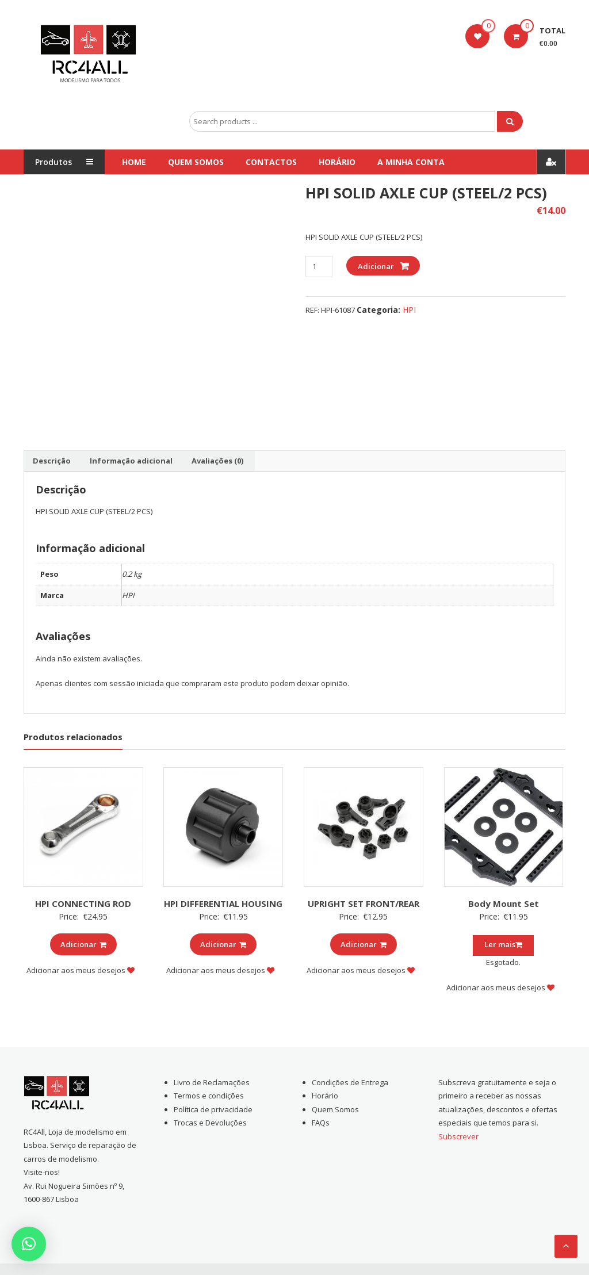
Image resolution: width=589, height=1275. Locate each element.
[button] (29, 1244)
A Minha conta (411, 161)
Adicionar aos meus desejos (80, 970)
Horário (337, 161)
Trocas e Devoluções (210, 1122)
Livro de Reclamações (212, 1082)
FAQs (321, 1122)
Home (134, 161)
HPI (409, 309)
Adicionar (376, 266)
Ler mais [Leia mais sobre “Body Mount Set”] (503, 944)
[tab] (51, 461)
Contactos (271, 161)
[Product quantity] (318, 266)
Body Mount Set (503, 903)
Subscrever (458, 1136)
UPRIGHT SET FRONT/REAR (363, 903)
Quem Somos (196, 161)
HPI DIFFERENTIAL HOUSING (223, 903)
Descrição (52, 460)
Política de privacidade (213, 1109)
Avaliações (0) (217, 460)
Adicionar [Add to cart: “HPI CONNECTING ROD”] (83, 944)
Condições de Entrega (350, 1082)
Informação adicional (131, 460)
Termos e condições (209, 1095)
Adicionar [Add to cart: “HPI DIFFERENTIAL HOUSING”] (223, 944)
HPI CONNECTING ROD (83, 903)
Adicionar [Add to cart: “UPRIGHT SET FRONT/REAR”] (364, 944)
